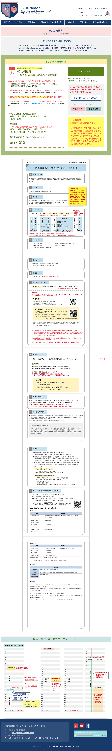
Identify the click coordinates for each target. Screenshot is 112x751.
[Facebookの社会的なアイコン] (88, 725)
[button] (70, 22)
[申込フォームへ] (86, 71)
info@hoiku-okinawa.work (90, 15)
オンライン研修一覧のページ (34, 103)
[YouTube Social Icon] (82, 725)
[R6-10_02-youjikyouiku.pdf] (12, 72)
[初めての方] (78, 109)
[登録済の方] (93, 109)
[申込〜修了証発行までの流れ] (86, 98)
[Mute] (103, 735)
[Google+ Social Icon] (76, 725)
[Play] (76, 735)
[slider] (105, 735)
